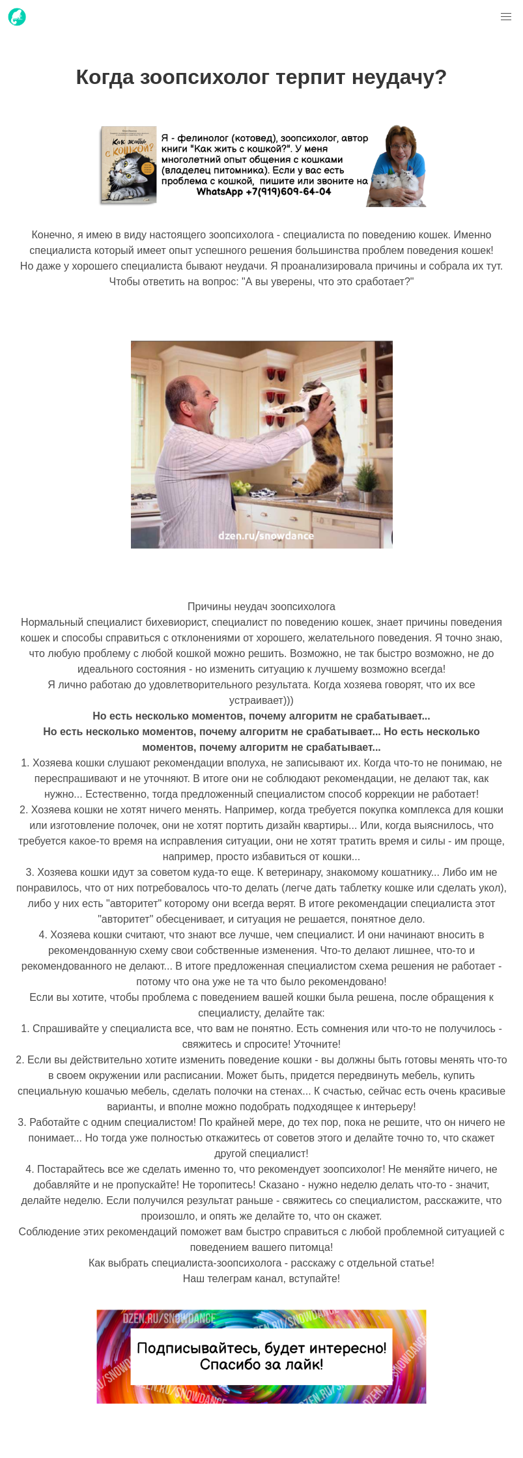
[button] (506, 17)
